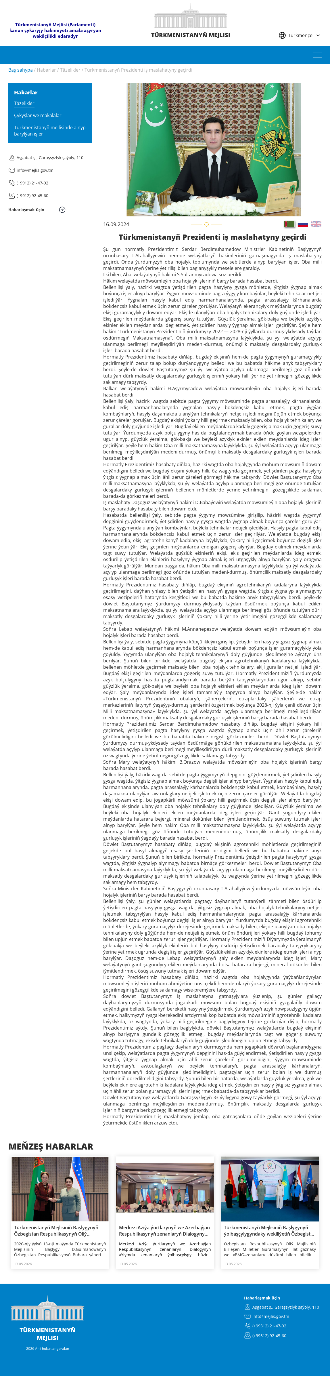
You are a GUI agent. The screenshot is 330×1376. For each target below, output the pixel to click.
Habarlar (46, 70)
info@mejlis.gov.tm (35, 170)
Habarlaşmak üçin (262, 1298)
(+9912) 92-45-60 (32, 195)
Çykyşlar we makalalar (38, 115)
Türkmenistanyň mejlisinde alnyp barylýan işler (50, 130)
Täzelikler (70, 70)
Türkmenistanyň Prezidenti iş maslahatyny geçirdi (138, 70)
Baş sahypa (20, 70)
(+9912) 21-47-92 (32, 183)
